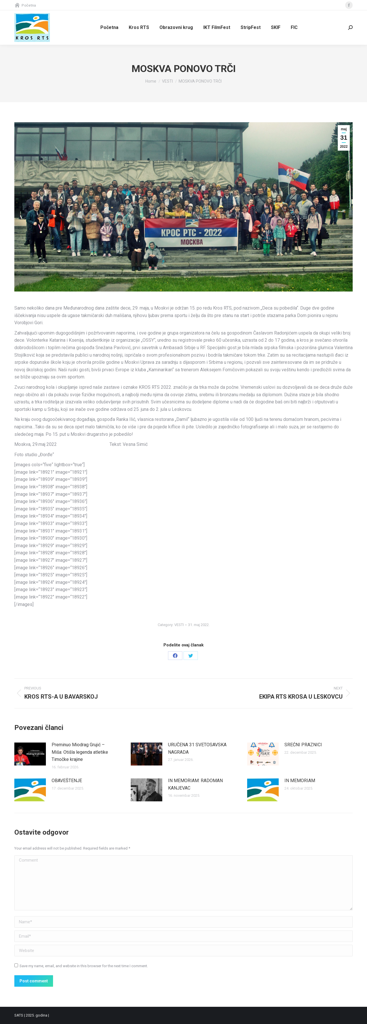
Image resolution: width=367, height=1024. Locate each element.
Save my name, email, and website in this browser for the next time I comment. (83, 966)
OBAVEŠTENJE (67, 780)
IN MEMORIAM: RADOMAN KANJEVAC (195, 784)
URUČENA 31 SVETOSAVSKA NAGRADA (197, 748)
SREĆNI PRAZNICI (303, 744)
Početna (25, 5)
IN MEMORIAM (299, 780)
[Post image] (30, 754)
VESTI (179, 625)
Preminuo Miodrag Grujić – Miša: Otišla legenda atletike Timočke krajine (80, 752)
